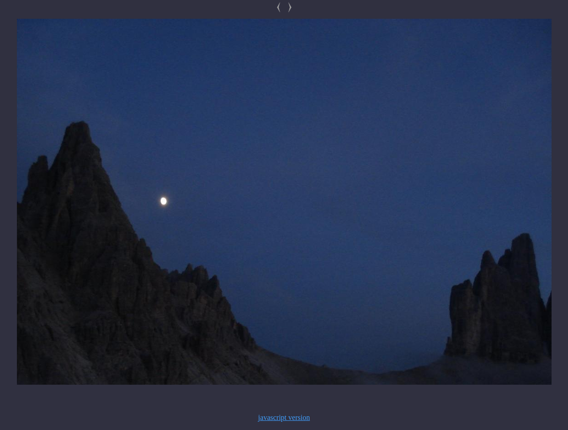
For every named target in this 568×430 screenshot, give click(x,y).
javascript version (284, 417)
